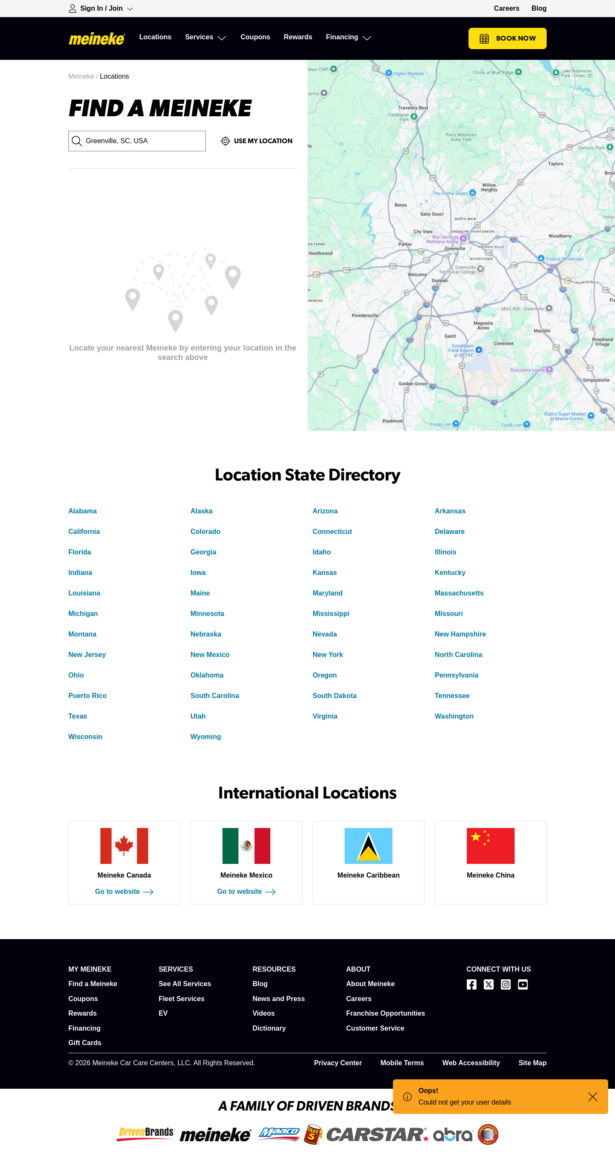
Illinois (446, 552)
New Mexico (210, 654)
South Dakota (335, 695)
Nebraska (205, 634)
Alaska (201, 511)
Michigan (83, 613)
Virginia (325, 716)
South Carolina (214, 695)
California (84, 531)
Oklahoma (206, 675)
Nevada (325, 634)
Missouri (449, 613)
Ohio (76, 675)
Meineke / (84, 76)
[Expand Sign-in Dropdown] (100, 8)
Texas (77, 716)
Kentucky (450, 572)
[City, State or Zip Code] (137, 141)
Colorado (205, 531)
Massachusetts (459, 593)
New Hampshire (460, 634)
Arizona (325, 511)
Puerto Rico (87, 695)
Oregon (325, 675)
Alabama (82, 511)
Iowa (198, 572)
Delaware (450, 531)
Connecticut (332, 531)
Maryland (328, 593)
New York (328, 654)
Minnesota (207, 613)
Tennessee (452, 695)
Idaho (322, 552)
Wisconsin (85, 736)
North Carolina (458, 654)
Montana (82, 634)
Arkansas (450, 511)
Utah (198, 716)
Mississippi (331, 613)
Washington (454, 716)
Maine (200, 593)
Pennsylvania (456, 675)
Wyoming (205, 736)
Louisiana (84, 593)
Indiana (80, 572)
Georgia (203, 552)
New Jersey (87, 654)
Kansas (325, 572)
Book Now (507, 38)
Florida (79, 552)
